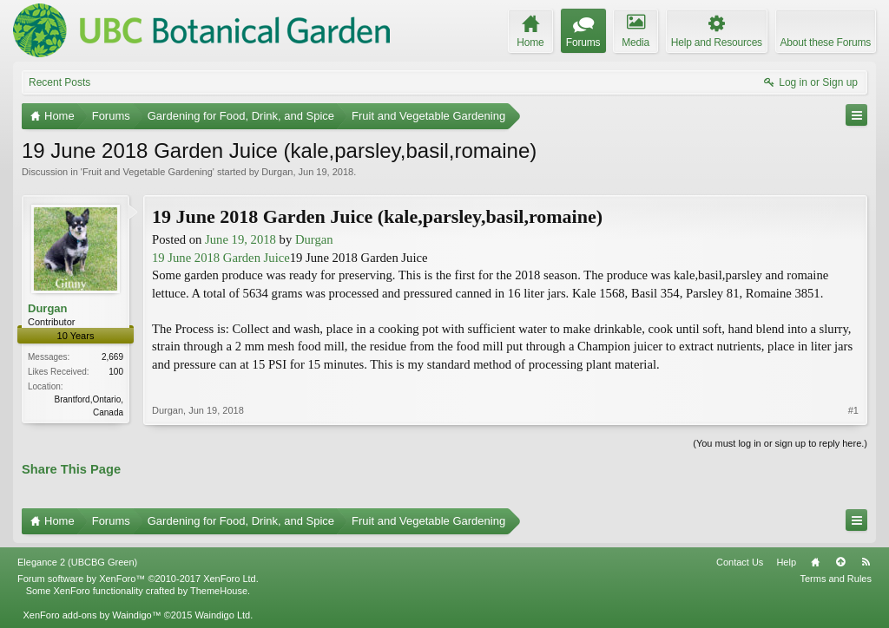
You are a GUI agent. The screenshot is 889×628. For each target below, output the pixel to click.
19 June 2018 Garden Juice (221, 258)
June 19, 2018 (240, 239)
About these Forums (825, 42)
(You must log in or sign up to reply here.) (780, 443)
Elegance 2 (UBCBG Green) (77, 562)
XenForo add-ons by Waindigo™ (92, 615)
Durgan (277, 172)
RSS (865, 562)
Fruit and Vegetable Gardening (147, 172)
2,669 (112, 357)
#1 (853, 410)
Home (815, 562)
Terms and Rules (836, 578)
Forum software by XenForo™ (138, 578)
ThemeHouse (218, 590)
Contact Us (739, 562)
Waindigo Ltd (222, 615)
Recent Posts (59, 82)
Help (786, 562)
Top (840, 562)
